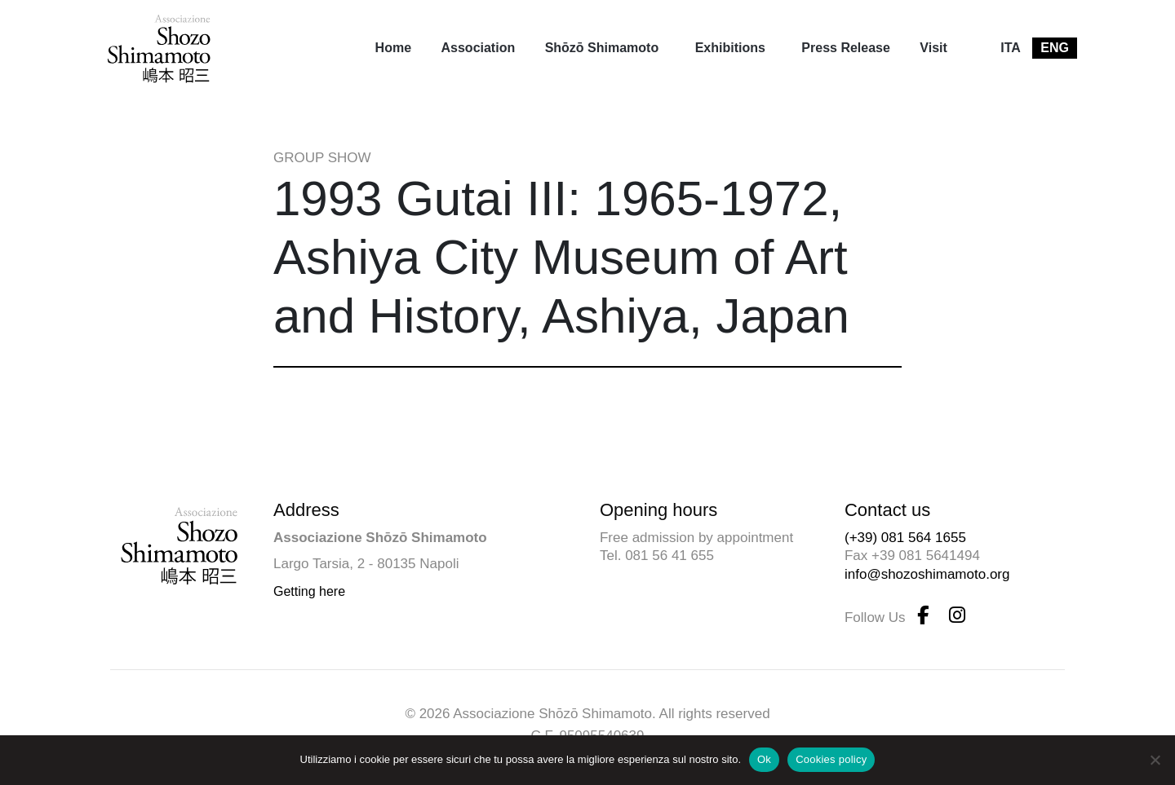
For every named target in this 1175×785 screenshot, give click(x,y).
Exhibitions (730, 48)
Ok (764, 759)
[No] (1154, 760)
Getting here (309, 591)
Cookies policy (831, 759)
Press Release (845, 48)
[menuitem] (393, 48)
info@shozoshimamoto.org (927, 574)
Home (393, 48)
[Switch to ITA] (1010, 48)
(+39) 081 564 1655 (905, 537)
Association (478, 48)
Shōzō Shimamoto (602, 48)
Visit (933, 48)
